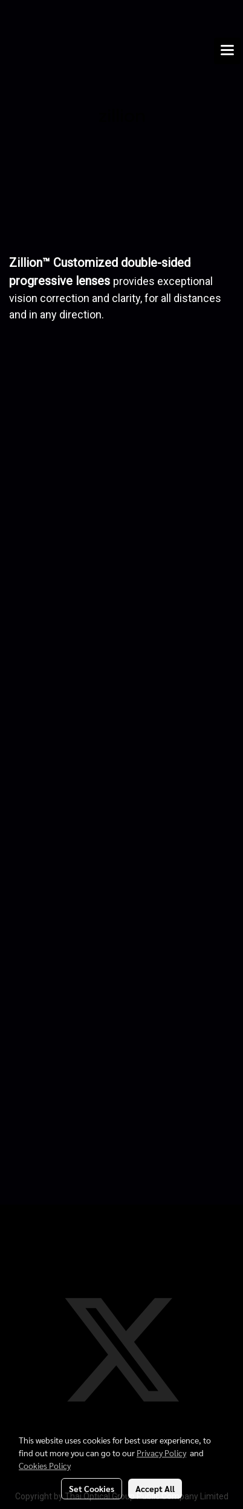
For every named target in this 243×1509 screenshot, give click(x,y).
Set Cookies (91, 1488)
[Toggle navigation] (227, 51)
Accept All (155, 1488)
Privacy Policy (161, 1452)
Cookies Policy (45, 1465)
